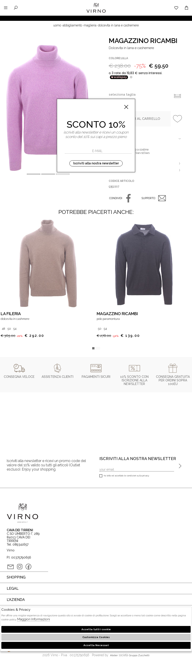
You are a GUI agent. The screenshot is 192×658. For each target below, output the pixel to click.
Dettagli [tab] (145, 139)
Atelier (114, 655)
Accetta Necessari (96, 645)
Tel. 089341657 (17, 544)
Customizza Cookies (96, 637)
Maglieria (90, 25)
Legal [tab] (13, 588)
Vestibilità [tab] (145, 163)
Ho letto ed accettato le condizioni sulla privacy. (124, 476)
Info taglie (177, 95)
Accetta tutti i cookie (96, 629)
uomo (57, 25)
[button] (62, 174)
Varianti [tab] (145, 170)
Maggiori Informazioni (33, 619)
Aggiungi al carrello (139, 119)
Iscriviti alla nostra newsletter (96, 163)
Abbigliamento (72, 25)
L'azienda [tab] (16, 600)
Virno (96, 12)
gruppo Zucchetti (139, 655)
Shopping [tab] (16, 577)
